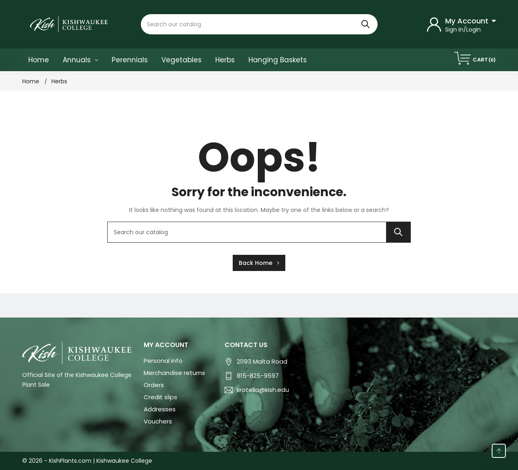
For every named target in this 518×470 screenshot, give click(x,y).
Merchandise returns (174, 372)
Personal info (163, 360)
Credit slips (160, 397)
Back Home (259, 263)
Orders (154, 385)
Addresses (160, 409)
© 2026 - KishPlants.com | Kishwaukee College (87, 461)
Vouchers (158, 421)
